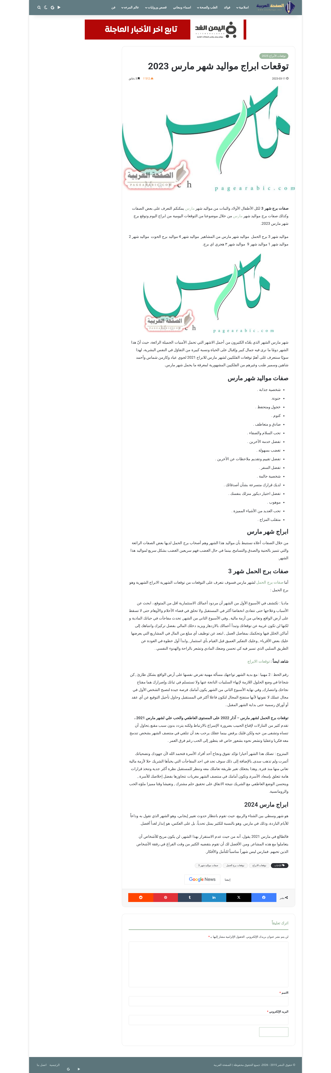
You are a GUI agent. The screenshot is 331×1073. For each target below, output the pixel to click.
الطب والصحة (208, 7)
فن (113, 7)
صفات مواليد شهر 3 (208, 865)
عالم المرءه (131, 7)
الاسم (284, 992)
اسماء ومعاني (182, 7)
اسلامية (244, 7)
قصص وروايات (157, 7)
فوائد (227, 7)
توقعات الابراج (258, 661)
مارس (190, 208)
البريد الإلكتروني (277, 1011)
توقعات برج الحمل (235, 865)
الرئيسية (54, 1065)
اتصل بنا (42, 1065)
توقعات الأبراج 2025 (274, 56)
